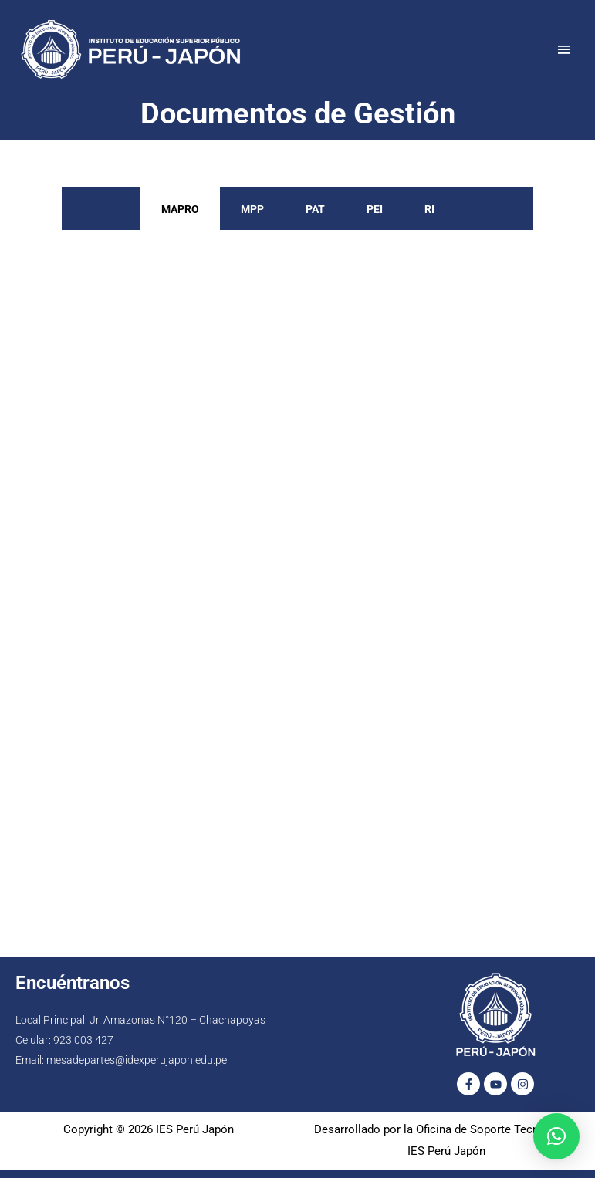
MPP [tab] (252, 209)
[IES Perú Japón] (131, 49)
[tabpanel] (297, 578)
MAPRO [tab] (180, 209)
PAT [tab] (315, 209)
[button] (556, 1136)
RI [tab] (429, 209)
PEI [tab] (375, 209)
